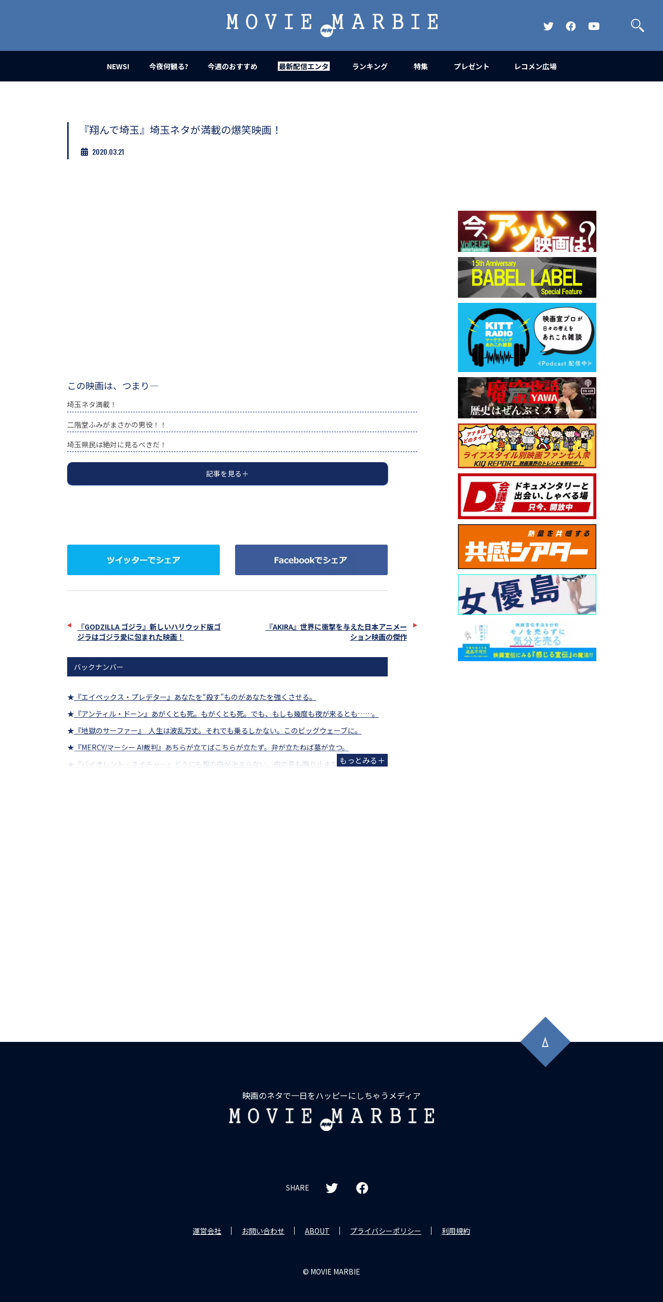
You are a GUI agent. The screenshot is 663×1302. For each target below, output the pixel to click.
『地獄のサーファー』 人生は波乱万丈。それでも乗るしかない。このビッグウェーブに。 (218, 730)
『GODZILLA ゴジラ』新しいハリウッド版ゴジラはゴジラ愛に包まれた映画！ (149, 631)
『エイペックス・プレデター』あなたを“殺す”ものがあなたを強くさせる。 (195, 697)
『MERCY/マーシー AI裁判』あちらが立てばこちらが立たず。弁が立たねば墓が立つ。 (211, 747)
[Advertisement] (527, 830)
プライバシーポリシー (385, 1231)
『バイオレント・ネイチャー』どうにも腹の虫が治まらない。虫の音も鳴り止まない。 (213, 764)
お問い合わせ (263, 1231)
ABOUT (317, 1231)
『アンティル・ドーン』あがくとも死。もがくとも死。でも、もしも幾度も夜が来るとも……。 (226, 714)
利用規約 (456, 1231)
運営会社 (207, 1231)
